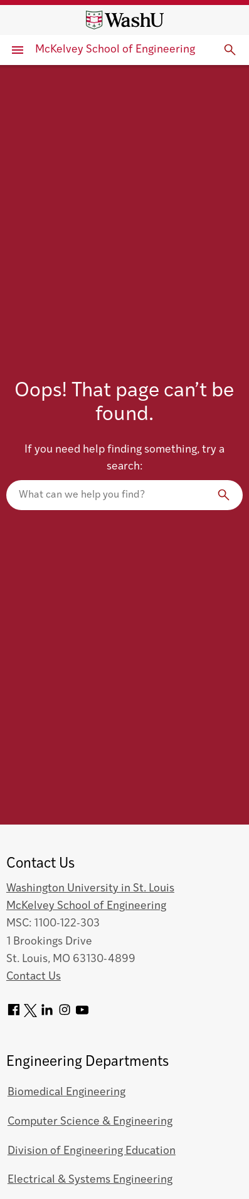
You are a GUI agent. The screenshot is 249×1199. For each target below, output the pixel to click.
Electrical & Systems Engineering (90, 1180)
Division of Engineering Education (92, 1151)
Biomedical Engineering (66, 1092)
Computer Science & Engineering (90, 1121)
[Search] (223, 495)
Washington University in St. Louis (90, 888)
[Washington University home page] (125, 20)
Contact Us (33, 976)
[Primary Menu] (17, 50)
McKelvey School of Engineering (115, 49)
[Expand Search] (230, 50)
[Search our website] (124, 495)
